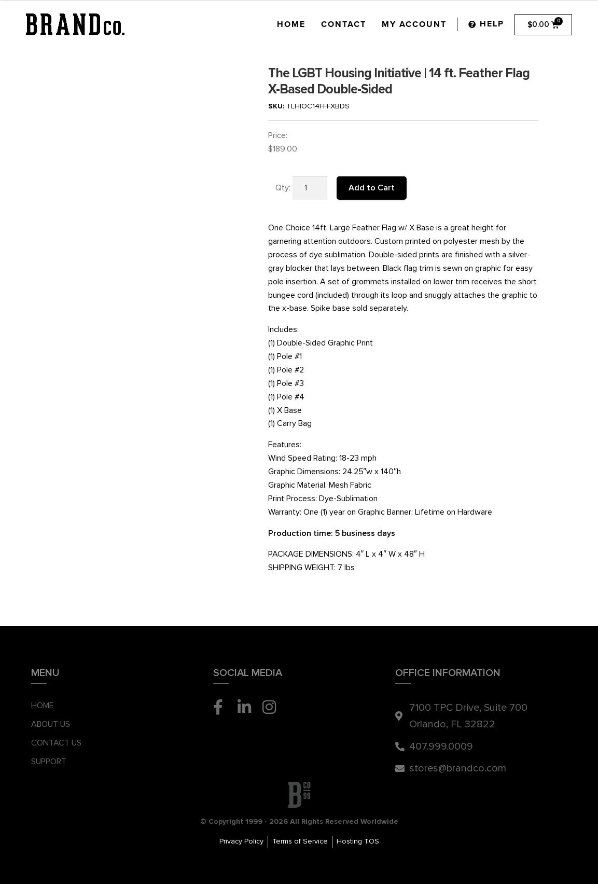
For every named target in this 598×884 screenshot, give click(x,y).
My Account (414, 24)
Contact (343, 24)
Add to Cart (372, 188)
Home (291, 24)
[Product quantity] (310, 188)
